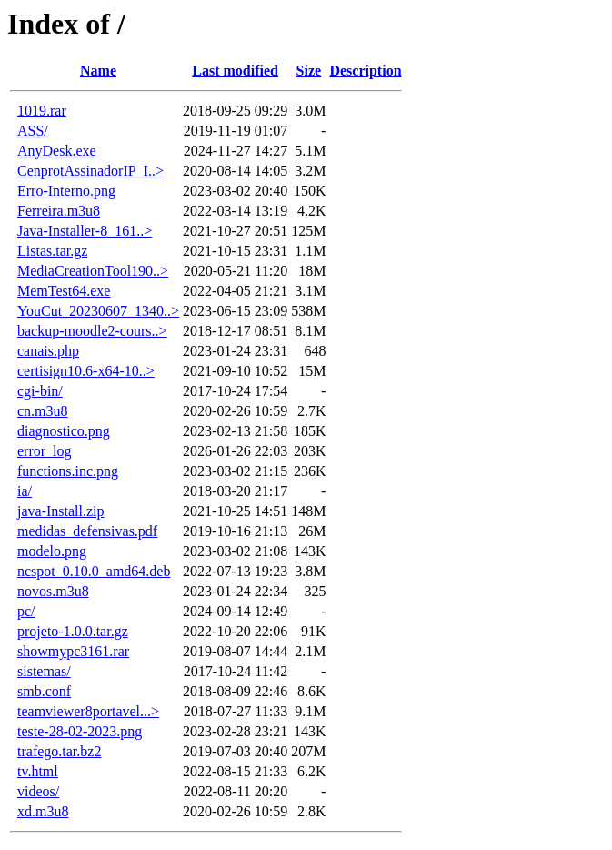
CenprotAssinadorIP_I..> (90, 170)
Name (98, 70)
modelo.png (51, 551)
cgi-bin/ (40, 391)
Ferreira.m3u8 (58, 210)
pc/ (26, 611)
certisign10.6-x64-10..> (86, 371)
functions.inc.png (67, 471)
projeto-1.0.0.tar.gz (72, 631)
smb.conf (44, 691)
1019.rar (41, 110)
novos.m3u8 (53, 591)
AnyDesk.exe (56, 150)
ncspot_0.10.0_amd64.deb (93, 571)
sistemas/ (44, 671)
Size (309, 70)
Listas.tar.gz (52, 250)
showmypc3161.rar (73, 651)
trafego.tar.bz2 (59, 751)
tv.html (37, 771)
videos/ (38, 791)
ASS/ (32, 130)
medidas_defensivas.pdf (87, 531)
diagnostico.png (63, 431)
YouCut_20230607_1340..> (98, 311)
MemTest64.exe (63, 291)
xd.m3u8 (42, 811)
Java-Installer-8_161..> (84, 230)
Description (365, 70)
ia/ (24, 491)
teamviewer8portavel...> (88, 711)
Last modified (235, 70)
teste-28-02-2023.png (79, 731)
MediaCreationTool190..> (92, 270)
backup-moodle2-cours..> (92, 331)
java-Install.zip (61, 511)
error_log (44, 451)
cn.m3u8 (42, 411)
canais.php (48, 351)
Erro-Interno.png (66, 190)
